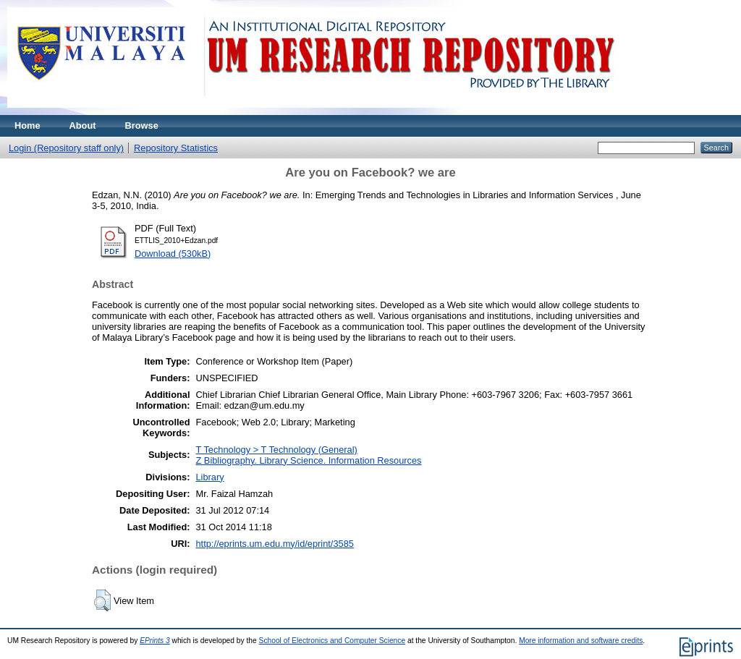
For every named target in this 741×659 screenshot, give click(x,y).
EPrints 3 (155, 641)
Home (27, 125)
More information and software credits (581, 641)
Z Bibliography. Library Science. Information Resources (308, 460)
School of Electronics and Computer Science (332, 641)
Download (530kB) (173, 253)
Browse (141, 125)
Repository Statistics (176, 148)
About (82, 125)
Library (209, 477)
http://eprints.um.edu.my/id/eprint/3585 (274, 543)
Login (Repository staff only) (66, 148)
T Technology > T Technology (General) (276, 449)
